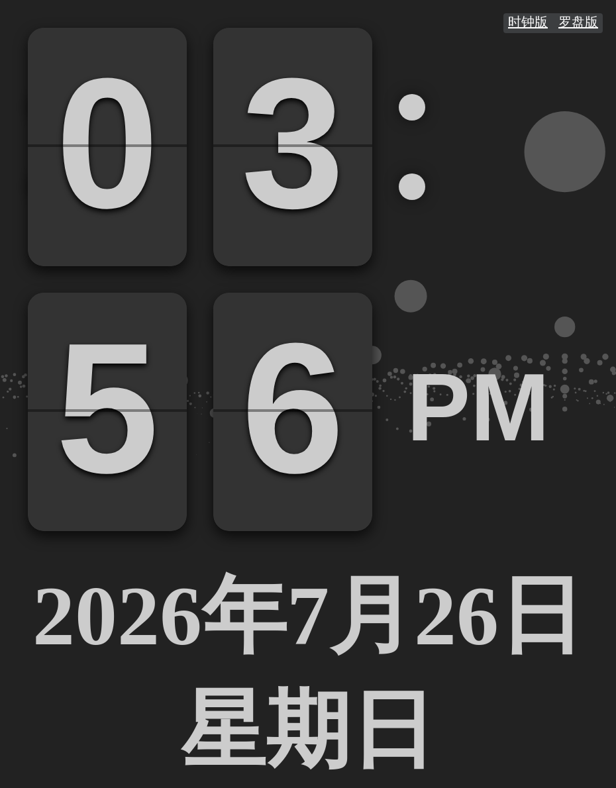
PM (478, 407)
